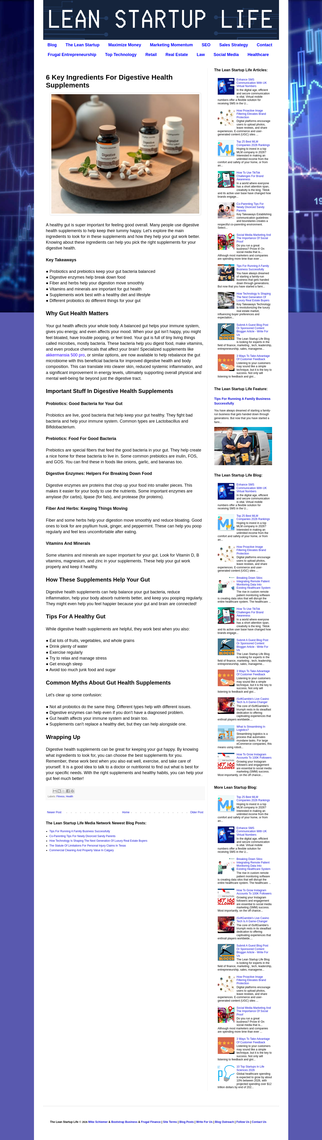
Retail (151, 54)
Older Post (196, 812)
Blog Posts (186, 1122)
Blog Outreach (224, 1122)
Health (69, 796)
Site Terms (170, 1122)
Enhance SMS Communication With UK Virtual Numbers (251, 83)
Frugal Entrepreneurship (72, 54)
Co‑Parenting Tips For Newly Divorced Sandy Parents (82, 836)
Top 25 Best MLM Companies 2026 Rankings (253, 143)
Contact (264, 45)
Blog (52, 45)
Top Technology (121, 54)
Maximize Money (124, 45)
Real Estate (177, 54)
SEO (206, 45)
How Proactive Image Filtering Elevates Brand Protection (251, 114)
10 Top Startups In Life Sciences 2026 (250, 1068)
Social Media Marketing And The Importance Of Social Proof (253, 238)
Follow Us (242, 1122)
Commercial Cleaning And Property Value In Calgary (81, 850)
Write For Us (204, 1122)
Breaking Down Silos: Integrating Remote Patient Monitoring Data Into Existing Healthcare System (253, 582)
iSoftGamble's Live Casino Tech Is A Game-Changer (252, 700)
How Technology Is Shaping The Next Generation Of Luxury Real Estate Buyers (98, 840)
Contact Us (259, 1122)
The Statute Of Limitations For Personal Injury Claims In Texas (87, 845)
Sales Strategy (233, 45)
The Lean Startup (83, 45)
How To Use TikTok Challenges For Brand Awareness (250, 176)
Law (201, 54)
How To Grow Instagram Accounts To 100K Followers (253, 756)
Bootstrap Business (124, 1122)
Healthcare (258, 54)
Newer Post (54, 812)
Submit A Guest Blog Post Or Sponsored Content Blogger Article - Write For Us (252, 329)
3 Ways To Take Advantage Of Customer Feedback (253, 357)
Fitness (60, 796)
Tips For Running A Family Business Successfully (79, 831)
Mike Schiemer (98, 1122)
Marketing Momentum (171, 45)
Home (125, 812)
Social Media (226, 54)
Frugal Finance (151, 1122)
